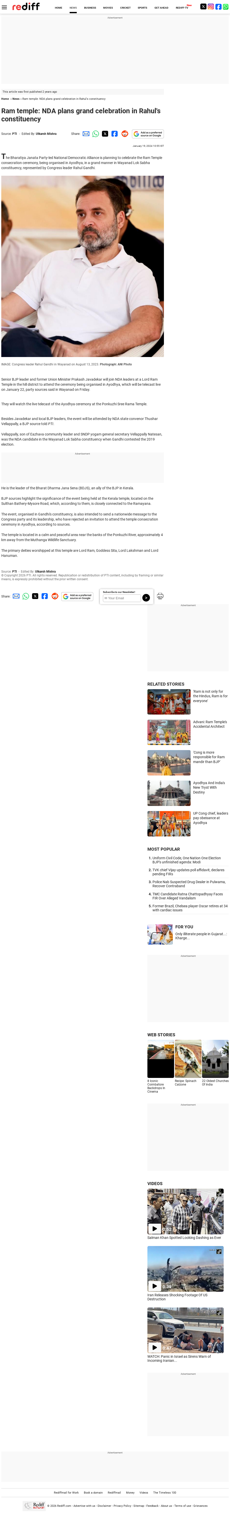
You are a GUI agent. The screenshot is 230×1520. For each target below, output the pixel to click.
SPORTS (142, 7)
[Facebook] (218, 6)
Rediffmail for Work (66, 1492)
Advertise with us (84, 1506)
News (16, 99)
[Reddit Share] (124, 134)
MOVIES (108, 7)
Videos (144, 1492)
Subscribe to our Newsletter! (119, 592)
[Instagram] (211, 6)
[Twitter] (203, 6)
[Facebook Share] (114, 134)
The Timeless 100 (164, 1492)
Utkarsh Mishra (46, 134)
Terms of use (182, 1506)
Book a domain (93, 1492)
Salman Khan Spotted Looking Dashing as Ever (184, 1238)
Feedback (152, 1506)
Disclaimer (104, 1506)
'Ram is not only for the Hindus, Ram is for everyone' (210, 696)
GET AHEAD (161, 7)
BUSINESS (90, 7)
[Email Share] (85, 134)
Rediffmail (114, 1492)
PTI (14, 134)
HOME (58, 7)
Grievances (200, 1506)
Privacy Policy (122, 1506)
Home (5, 99)
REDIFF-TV (182, 7)
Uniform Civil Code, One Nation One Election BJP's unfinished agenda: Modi (186, 860)
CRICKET (125, 7)
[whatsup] (226, 6)
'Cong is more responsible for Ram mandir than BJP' (209, 757)
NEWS (73, 7)
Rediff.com (64, 1506)
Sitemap (138, 1506)
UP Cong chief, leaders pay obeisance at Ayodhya (210, 818)
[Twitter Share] (104, 134)
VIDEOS (154, 1183)
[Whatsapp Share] (95, 134)
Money (130, 1492)
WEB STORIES (161, 1034)
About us (166, 1506)
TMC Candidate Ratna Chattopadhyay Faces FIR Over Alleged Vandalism (187, 896)
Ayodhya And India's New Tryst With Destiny (209, 787)
